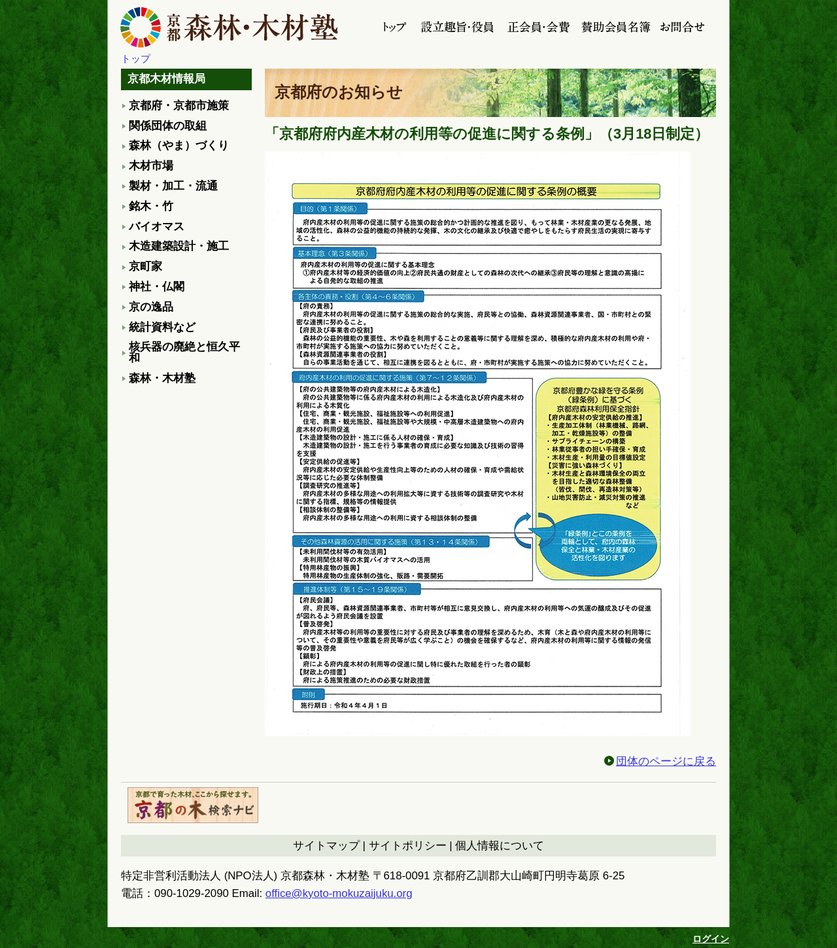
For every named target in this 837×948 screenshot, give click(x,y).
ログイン (710, 939)
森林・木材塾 (162, 378)
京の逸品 (151, 307)
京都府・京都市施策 (179, 105)
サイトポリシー (408, 845)
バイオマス (156, 226)
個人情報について (499, 845)
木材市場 (151, 166)
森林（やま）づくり (179, 145)
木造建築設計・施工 (179, 246)
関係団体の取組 (168, 126)
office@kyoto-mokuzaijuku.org (339, 893)
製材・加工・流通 (173, 186)
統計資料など (162, 327)
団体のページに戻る (666, 761)
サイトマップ (326, 845)
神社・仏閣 (156, 286)
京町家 (145, 266)
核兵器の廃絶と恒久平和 (184, 352)
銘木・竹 (151, 206)
